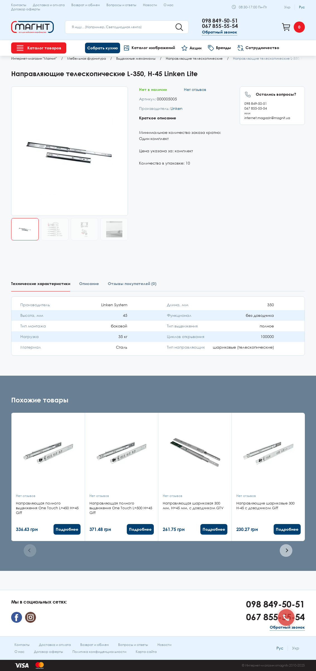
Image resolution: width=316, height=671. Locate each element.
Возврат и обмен (85, 5)
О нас (169, 5)
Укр (287, 7)
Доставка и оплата (49, 5)
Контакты (18, 5)
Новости (150, 5)
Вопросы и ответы (121, 5)
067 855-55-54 (220, 26)
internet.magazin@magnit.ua (267, 118)
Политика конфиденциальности (99, 652)
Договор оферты (25, 9)
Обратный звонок (219, 32)
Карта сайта (146, 652)
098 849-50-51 (220, 20)
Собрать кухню (102, 47)
